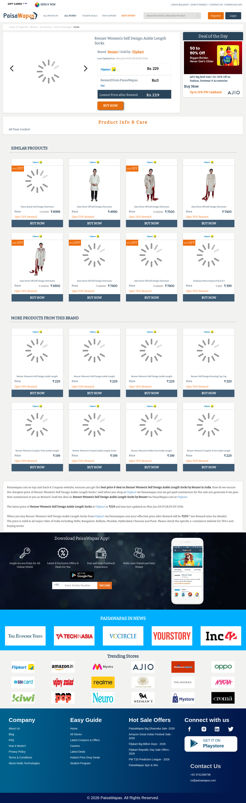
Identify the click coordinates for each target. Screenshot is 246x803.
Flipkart (138, 52)
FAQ (11, 740)
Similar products (29, 148)
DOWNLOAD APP (233, 4)
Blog (11, 734)
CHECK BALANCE (180, 4)
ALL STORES (70, 15)
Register (216, 15)
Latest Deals (77, 751)
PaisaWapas (111, 798)
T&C (102, 86)
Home (73, 728)
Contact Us (205, 766)
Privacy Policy (17, 751)
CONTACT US (216, 4)
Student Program (80, 763)
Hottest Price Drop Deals (85, 757)
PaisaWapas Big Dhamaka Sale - (152, 728)
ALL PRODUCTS (50, 15)
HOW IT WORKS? (199, 4)
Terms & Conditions (20, 757)
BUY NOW (110, 105)
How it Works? (17, 745)
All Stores (76, 734)
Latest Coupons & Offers (85, 740)
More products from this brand (45, 318)
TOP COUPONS (109, 15)
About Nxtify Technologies (24, 763)
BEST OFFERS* (129, 15)
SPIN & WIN (44, 4)
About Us (14, 728)
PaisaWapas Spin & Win (143, 765)
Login (233, 15)
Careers (75, 745)
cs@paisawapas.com (203, 780)
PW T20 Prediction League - (149, 759)
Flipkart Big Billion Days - (147, 743)
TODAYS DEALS (89, 15)
